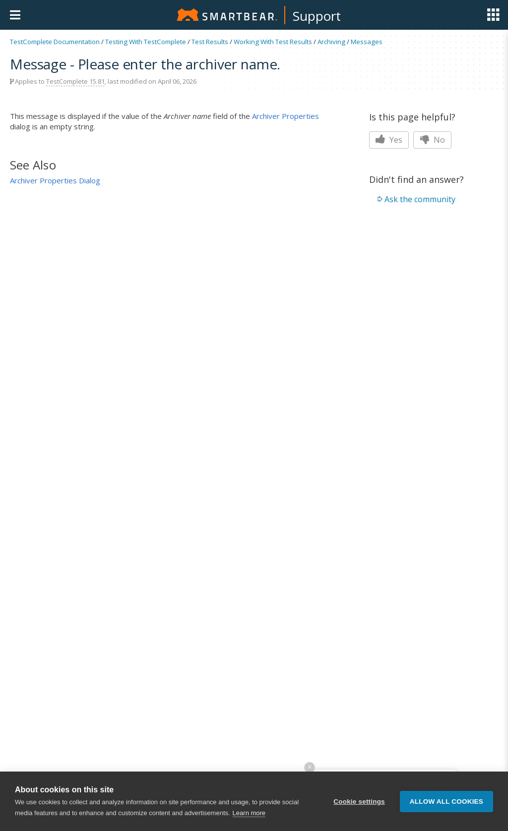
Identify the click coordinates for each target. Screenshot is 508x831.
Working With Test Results (273, 41)
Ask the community (419, 199)
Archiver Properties (285, 116)
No (432, 139)
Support (317, 16)
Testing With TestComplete (145, 41)
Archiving (331, 41)
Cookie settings (359, 801)
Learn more (249, 813)
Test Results (209, 41)
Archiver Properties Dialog (55, 180)
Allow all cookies (446, 801)
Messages (366, 41)
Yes (389, 139)
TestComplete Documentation (55, 41)
